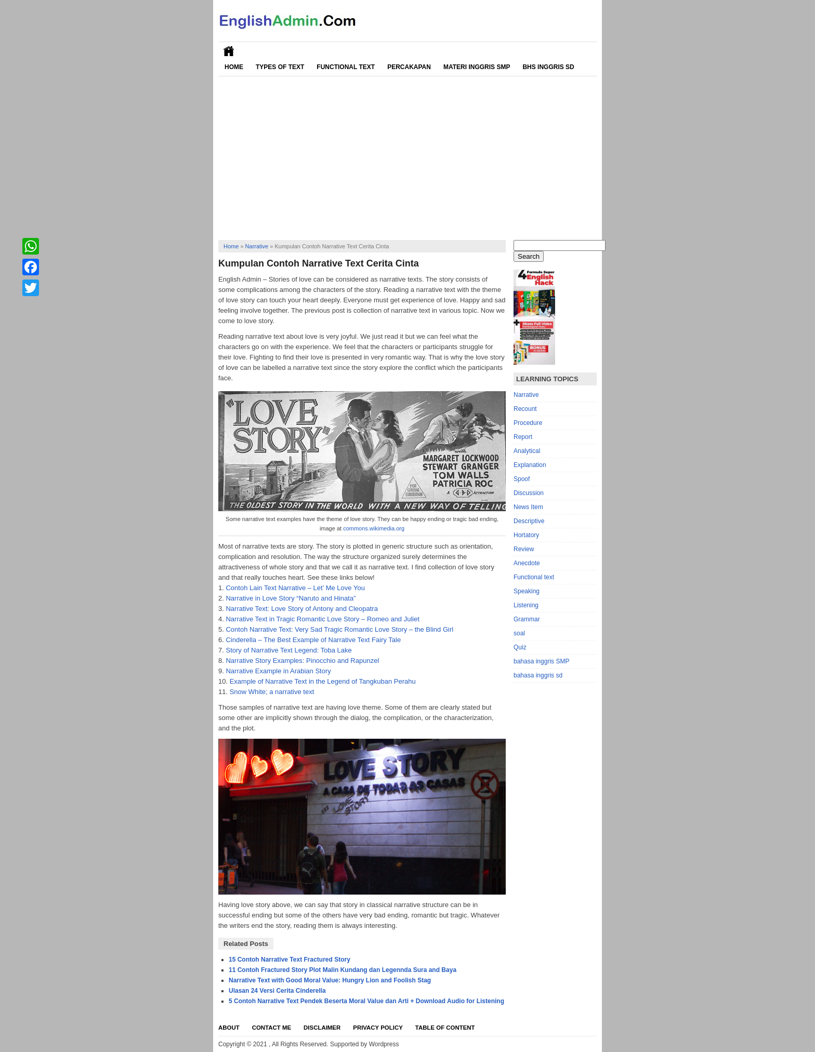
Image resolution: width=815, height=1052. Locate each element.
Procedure (528, 423)
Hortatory (526, 535)
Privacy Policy (378, 1027)
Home (234, 67)
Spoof (522, 479)
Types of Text (280, 67)
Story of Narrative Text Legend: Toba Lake (288, 650)
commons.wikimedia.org (373, 528)
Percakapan (409, 67)
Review (524, 549)
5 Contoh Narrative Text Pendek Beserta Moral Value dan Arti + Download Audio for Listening (366, 1001)
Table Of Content (445, 1027)
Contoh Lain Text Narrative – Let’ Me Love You (295, 588)
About (229, 1027)
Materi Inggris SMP (476, 67)
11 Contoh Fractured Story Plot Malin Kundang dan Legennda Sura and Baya (342, 970)
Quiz (520, 647)
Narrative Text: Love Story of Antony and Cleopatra (301, 608)
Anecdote (527, 563)
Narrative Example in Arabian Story (278, 671)
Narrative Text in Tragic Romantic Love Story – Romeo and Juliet (322, 619)
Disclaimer (322, 1027)
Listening (526, 605)
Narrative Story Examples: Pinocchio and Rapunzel (302, 660)
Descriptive (529, 521)
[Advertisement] (407, 154)
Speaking (527, 591)
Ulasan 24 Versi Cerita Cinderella (277, 990)
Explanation (530, 465)
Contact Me (271, 1027)
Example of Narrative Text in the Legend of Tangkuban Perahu (323, 681)
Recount (525, 408)
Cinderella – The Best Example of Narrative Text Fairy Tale (313, 640)
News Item (528, 507)
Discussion (529, 493)
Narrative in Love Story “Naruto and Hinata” (291, 598)
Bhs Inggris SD (548, 67)
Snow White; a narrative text (272, 692)
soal (519, 633)
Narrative (257, 246)
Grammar (527, 619)
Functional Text (346, 67)
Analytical (527, 451)
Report (523, 437)
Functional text (534, 577)
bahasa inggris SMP (541, 661)
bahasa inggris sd (538, 675)
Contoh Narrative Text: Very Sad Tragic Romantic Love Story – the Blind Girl (339, 629)
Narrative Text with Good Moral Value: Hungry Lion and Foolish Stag (330, 980)
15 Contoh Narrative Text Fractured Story (289, 959)
